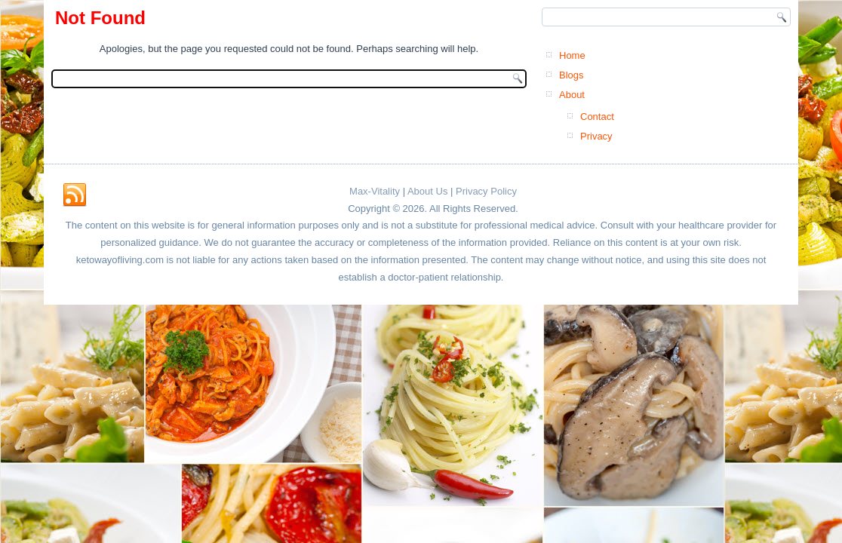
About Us (427, 191)
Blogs (571, 75)
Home (572, 55)
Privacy (596, 136)
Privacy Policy (486, 191)
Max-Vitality (374, 191)
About (572, 94)
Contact (597, 116)
